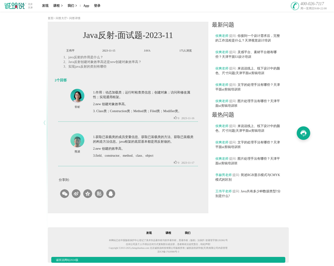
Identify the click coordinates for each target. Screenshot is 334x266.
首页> (51, 18)
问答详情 (74, 18)
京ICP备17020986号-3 (168, 251)
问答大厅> (62, 18)
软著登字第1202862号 (217, 240)
